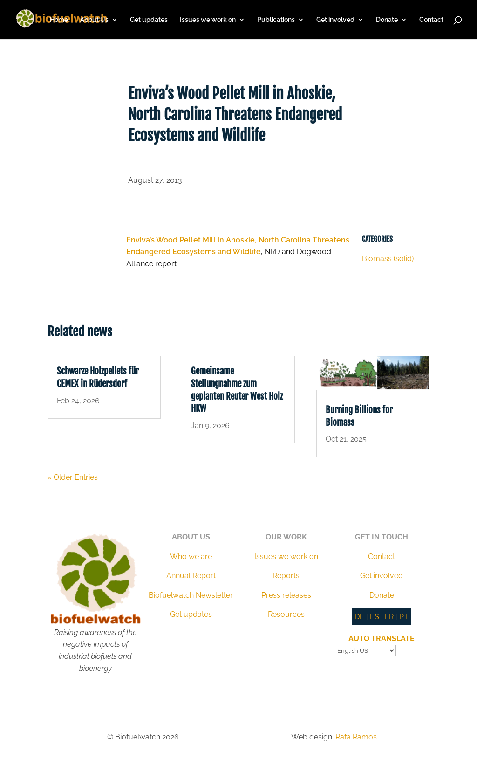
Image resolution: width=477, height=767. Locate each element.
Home (59, 19)
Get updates (149, 19)
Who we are (191, 556)
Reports (286, 575)
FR (389, 616)
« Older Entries (73, 477)
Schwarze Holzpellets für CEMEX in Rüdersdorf (98, 377)
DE (359, 616)
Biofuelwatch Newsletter (191, 595)
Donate (387, 19)
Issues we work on (208, 19)
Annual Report (191, 575)
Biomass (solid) (388, 258)
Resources (286, 614)
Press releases (286, 595)
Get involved (335, 19)
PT (404, 616)
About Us (94, 19)
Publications (276, 19)
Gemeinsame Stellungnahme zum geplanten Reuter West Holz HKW (237, 390)
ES (374, 616)
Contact (431, 19)
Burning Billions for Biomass (359, 416)
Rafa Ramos (356, 736)
